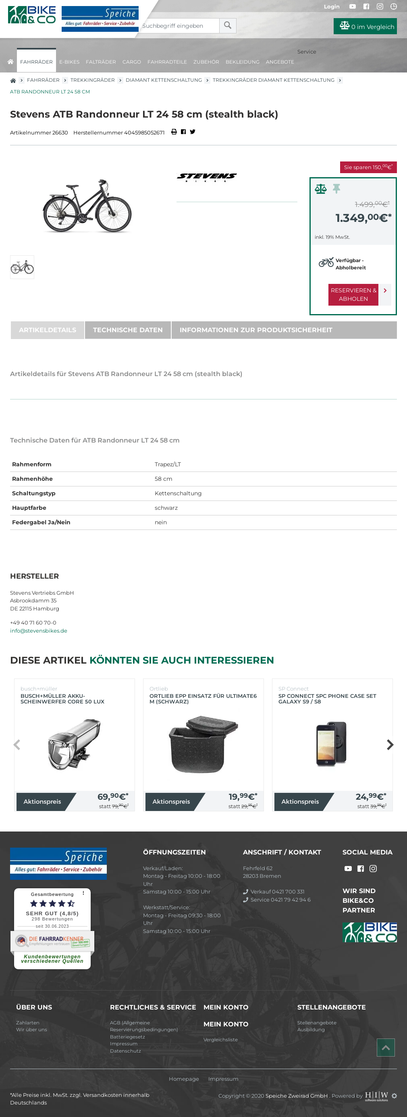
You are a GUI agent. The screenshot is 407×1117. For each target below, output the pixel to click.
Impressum (123, 1044)
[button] (390, 745)
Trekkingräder (93, 80)
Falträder (101, 62)
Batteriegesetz (127, 1037)
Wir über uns (31, 1029)
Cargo (132, 62)
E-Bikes (69, 62)
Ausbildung (311, 1029)
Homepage (184, 1079)
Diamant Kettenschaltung (164, 80)
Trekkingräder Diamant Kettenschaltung (273, 80)
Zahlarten (27, 1023)
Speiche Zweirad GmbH (297, 1095)
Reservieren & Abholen (347, 294)
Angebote (280, 62)
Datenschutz (125, 1051)
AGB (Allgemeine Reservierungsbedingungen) (144, 1026)
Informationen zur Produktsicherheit (256, 330)
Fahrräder (36, 62)
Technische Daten (128, 330)
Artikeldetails (47, 330)
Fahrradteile (167, 62)
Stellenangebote (316, 1023)
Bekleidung (243, 62)
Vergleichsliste (221, 1040)
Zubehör (206, 62)
